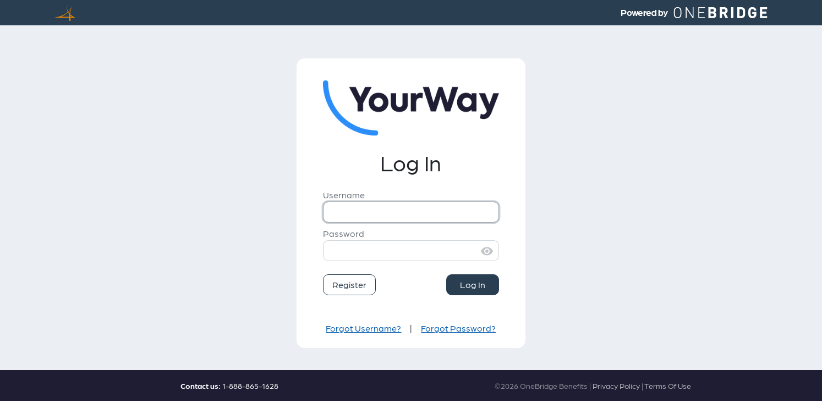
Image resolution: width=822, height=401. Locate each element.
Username (344, 194)
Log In (472, 284)
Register (349, 284)
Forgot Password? (458, 328)
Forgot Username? (363, 328)
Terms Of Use (667, 385)
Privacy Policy (616, 385)
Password (343, 233)
